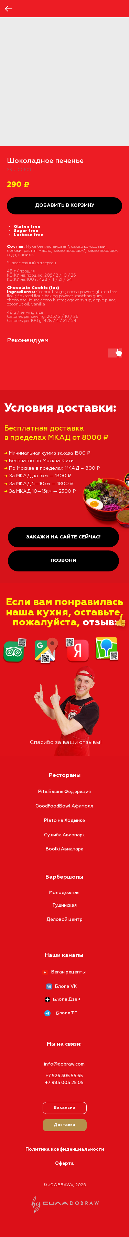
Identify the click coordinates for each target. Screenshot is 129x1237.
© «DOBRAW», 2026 (64, 1185)
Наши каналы (64, 955)
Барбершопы (64, 877)
